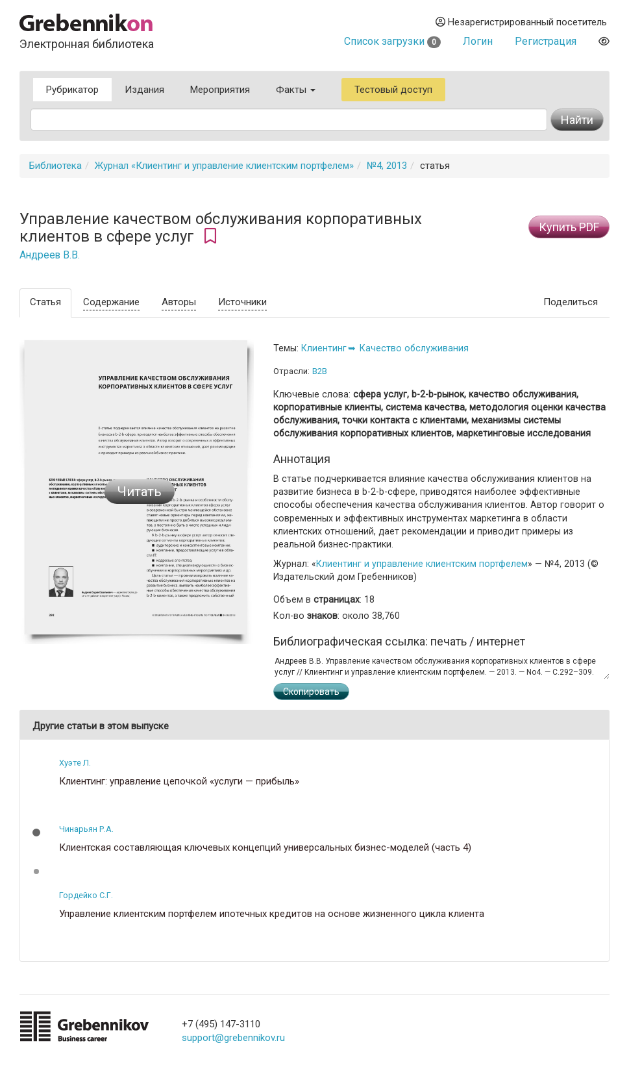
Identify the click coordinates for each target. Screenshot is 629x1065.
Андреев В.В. (49, 255)
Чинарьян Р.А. (86, 829)
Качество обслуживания (414, 348)
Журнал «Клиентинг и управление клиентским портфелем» (224, 165)
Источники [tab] (242, 302)
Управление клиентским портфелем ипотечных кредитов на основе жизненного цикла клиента (271, 914)
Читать (139, 491)
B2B (319, 371)
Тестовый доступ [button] (393, 89)
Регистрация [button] (545, 41)
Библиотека (55, 165)
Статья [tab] (45, 302)
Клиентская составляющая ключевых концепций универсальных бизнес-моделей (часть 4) (265, 847)
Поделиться (570, 302)
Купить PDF (569, 227)
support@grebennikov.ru (233, 1038)
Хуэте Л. (75, 763)
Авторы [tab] (179, 302)
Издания (144, 89)
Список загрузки (392, 41)
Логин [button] (478, 41)
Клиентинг (324, 348)
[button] (36, 833)
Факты (295, 89)
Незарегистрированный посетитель (521, 22)
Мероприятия (220, 89)
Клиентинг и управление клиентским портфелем (422, 563)
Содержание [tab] (111, 302)
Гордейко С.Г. (86, 895)
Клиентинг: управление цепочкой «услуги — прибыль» (179, 781)
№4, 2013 (387, 165)
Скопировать (311, 691)
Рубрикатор (72, 89)
